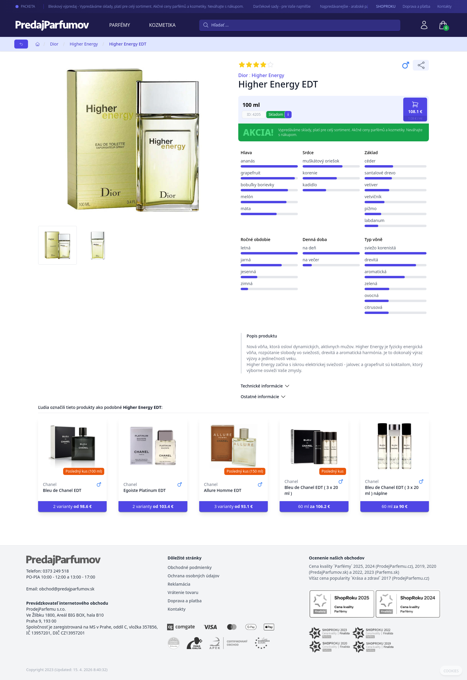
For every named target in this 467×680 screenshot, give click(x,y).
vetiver (371, 184)
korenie (310, 173)
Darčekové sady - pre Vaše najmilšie (274, 6)
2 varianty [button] (72, 506)
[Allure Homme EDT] (233, 446)
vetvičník (373, 196)
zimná (247, 283)
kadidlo (310, 184)
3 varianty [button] (233, 506)
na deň (309, 248)
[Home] (37, 44)
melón (247, 196)
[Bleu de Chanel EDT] (72, 446)
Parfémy (119, 25)
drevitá (371, 259)
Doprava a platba (185, 601)
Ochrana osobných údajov (194, 576)
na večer (311, 259)
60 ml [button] (314, 506)
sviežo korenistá (380, 248)
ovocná (372, 295)
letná (245, 248)
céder (370, 161)
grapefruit (250, 173)
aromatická (376, 271)
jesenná (248, 271)
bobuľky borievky (257, 184)
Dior (54, 44)
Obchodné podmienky (190, 567)
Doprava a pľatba (416, 6)
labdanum (375, 220)
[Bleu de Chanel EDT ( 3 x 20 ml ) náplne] (394, 446)
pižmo (370, 208)
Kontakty (445, 6)
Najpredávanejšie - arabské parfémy (342, 6)
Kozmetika (162, 25)
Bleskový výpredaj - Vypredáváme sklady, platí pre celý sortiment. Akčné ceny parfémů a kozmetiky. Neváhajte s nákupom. (138, 6)
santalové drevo (380, 173)
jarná (246, 259)
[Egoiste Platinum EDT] (152, 446)
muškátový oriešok (321, 161)
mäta (246, 208)
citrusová (373, 307)
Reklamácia (179, 584)
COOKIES (451, 671)
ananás (248, 161)
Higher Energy (84, 44)
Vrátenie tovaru (183, 592)
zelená (371, 283)
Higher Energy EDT (127, 44)
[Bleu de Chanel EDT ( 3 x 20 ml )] (313, 446)
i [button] (288, 114)
